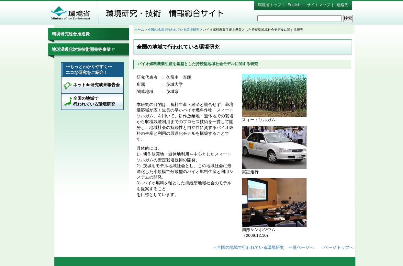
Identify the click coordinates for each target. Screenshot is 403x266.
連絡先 (342, 5)
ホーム (139, 29)
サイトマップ (318, 5)
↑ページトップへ (337, 247)
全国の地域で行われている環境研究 (94, 101)
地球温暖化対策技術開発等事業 (83, 49)
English (294, 5)
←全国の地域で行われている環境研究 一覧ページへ (263, 247)
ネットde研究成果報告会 (96, 84)
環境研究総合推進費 (71, 33)
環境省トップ (269, 5)
